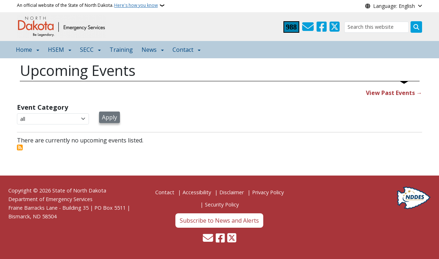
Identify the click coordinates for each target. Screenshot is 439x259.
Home (24, 50)
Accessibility (197, 192)
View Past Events (390, 93)
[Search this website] (376, 27)
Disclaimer (231, 192)
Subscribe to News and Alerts (219, 220)
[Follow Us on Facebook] (322, 27)
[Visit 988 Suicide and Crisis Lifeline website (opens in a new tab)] (291, 27)
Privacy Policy (268, 192)
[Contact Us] (308, 27)
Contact (164, 192)
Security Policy (222, 204)
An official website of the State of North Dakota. (87, 5)
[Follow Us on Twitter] (335, 27)
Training (121, 50)
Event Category (42, 107)
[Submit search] (416, 27)
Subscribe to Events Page (20, 147)
